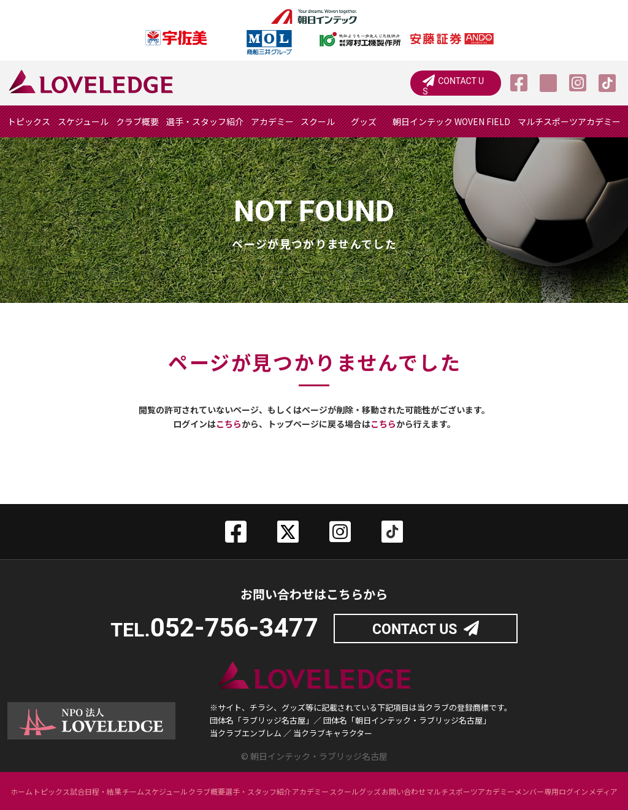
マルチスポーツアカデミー (569, 121)
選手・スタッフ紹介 (204, 121)
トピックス (28, 121)
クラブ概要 (137, 121)
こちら (229, 424)
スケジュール (83, 121)
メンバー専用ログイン (551, 790)
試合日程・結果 (95, 790)
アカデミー (272, 121)
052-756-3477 (234, 628)
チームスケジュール (155, 790)
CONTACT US (463, 83)
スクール (318, 121)
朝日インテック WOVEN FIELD (451, 121)
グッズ (363, 121)
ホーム (21, 790)
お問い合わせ (403, 790)
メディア (603, 790)
